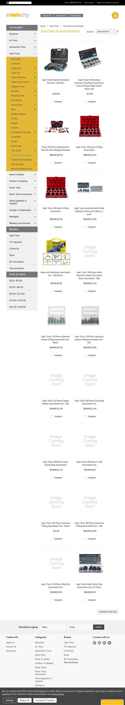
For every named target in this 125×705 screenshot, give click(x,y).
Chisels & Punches (18, 77)
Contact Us (61, 15)
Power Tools (15, 187)
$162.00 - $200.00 (17, 307)
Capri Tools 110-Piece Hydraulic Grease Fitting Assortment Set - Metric (55, 339)
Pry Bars (14, 118)
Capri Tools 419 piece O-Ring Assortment (89, 148)
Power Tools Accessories (20, 194)
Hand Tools (14, 53)
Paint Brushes (16, 100)
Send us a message (111, 702)
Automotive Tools (17, 47)
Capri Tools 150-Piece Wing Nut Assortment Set (55, 586)
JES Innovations (16, 261)
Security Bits (16, 137)
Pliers (13, 109)
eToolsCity (14, 248)
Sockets (14, 141)
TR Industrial (15, 242)
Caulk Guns (15, 63)
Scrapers (14, 127)
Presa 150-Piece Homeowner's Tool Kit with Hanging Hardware (55, 148)
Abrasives (13, 33)
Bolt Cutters (16, 59)
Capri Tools (14, 235)
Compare (58, 101)
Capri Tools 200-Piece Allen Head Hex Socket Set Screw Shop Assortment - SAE (89, 275)
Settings (10, 700)
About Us (47, 15)
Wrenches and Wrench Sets (21, 169)
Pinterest (104, 643)
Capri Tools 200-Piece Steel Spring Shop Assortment (55, 463)
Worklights (14, 216)
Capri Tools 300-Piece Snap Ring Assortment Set (89, 402)
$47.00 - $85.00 (16, 287)
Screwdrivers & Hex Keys (21, 132)
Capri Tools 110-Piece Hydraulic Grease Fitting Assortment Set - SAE (89, 339)
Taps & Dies (16, 150)
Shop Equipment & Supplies (18, 202)
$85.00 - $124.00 (17, 293)
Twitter (99, 643)
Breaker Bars (16, 68)
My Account (89, 3)
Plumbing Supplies (18, 114)
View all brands (16, 268)
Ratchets (14, 123)
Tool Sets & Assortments (21, 155)
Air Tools (13, 40)
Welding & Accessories (19, 223)
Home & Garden (16, 174)
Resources (76, 15)
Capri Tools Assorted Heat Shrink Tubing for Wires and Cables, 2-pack (89, 211)
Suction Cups (16, 146)
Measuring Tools (18, 95)
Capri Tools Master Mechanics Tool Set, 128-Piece (55, 81)
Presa (11, 255)
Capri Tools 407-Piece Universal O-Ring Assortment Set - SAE (89, 524)
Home (42, 26)
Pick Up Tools (16, 105)
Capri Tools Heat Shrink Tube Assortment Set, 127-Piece (89, 586)
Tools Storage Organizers (21, 159)
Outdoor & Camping (18, 181)
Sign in (99, 3)
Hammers (15, 91)
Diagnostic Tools (18, 86)
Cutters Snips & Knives (20, 82)
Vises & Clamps (17, 164)
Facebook (94, 643)
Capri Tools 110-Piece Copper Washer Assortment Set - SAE (55, 402)
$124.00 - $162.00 (17, 300)
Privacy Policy (57, 694)
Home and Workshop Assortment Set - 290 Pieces (55, 274)
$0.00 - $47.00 (15, 280)
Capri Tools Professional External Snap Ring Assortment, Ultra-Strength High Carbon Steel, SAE (89, 84)
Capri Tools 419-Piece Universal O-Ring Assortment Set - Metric (55, 524)
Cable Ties (15, 73)
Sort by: (90, 31)
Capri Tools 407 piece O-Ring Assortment (55, 210)
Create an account (111, 3)
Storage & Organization (20, 210)
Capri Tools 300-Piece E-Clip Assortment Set (89, 463)
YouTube (109, 643)
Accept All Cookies (45, 700)
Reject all (24, 700)
